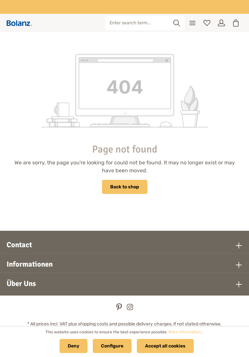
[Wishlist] (206, 23)
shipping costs (93, 324)
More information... (186, 332)
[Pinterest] (119, 309)
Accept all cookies (165, 346)
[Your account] (221, 23)
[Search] (177, 23)
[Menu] (192, 23)
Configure (112, 346)
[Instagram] (130, 309)
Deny (73, 346)
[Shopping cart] (235, 23)
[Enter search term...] (137, 23)
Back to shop (124, 187)
